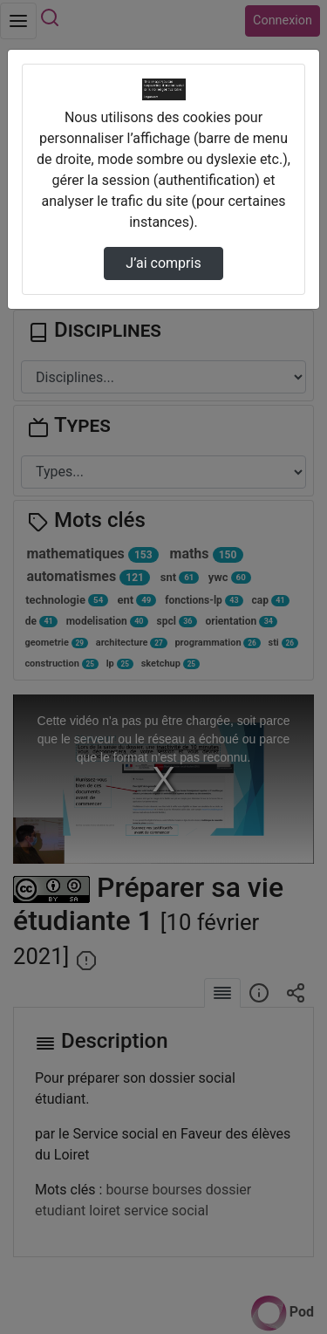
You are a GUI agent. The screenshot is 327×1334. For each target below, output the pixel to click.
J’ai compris (163, 263)
